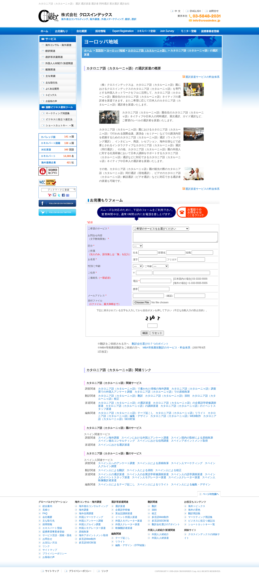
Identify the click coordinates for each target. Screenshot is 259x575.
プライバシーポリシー (54, 553)
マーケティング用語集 (57, 113)
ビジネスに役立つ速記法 (57, 119)
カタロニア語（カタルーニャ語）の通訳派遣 (124, 402)
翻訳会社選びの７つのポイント (150, 343)
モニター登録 (188, 31)
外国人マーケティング (91, 517)
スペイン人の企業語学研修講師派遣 (148, 474)
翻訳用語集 (194, 513)
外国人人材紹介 (160, 534)
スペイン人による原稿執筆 (153, 463)
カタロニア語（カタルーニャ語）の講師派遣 (132, 405)
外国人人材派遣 (160, 538)
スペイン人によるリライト (153, 484)
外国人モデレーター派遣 (92, 528)
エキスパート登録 (146, 31)
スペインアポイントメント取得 (189, 440)
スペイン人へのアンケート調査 (116, 463)
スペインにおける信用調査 (153, 440)
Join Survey (167, 31)
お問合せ (212, 11)
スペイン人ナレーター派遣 (184, 477)
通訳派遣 (120, 506)
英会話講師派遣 (123, 513)
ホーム (88, 50)
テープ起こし (122, 538)
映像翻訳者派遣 (123, 528)
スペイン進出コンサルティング (116, 440)
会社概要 (81, 31)
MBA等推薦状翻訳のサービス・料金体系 (166, 347)
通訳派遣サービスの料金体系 (201, 76)
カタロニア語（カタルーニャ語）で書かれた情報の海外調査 (133, 388)
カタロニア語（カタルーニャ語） (147, 50)
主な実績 (57, 77)
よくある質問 (57, 89)
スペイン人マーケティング (187, 463)
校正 (154, 513)
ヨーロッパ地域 (115, 50)
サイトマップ (49, 549)
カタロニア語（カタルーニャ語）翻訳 (120, 395)
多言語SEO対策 (87, 542)
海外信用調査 (86, 513)
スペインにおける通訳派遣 (114, 444)
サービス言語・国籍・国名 (57, 535)
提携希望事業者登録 (53, 531)
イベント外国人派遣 (126, 517)
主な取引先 (57, 83)
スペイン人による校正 (168, 470)
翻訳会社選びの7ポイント (166, 524)
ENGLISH (193, 11)
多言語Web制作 (87, 539)
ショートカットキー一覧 (57, 125)
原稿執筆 (84, 531)
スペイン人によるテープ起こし (116, 484)
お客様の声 (57, 101)
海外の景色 (194, 509)
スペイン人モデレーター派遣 (149, 477)
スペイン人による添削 (140, 470)
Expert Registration (123, 31)
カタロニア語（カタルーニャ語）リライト (181, 412)
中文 (176, 11)
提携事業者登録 (210, 31)
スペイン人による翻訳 (111, 470)
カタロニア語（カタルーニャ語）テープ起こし (125, 412)
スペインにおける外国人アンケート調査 (145, 437)
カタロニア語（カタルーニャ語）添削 (167, 395)
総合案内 (47, 506)
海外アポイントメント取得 (93, 535)
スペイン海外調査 (108, 437)
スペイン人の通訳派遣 (111, 474)
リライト (120, 541)
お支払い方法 (49, 542)
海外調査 (84, 509)
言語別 (99, 50)
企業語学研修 (122, 509)
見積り (61, 31)
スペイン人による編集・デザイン (190, 484)
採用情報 (100, 31)
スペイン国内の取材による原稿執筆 (192, 437)
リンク (46, 546)
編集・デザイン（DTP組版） (131, 545)
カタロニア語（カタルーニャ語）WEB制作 (175, 415)
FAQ (44, 513)
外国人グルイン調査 (90, 524)
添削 (154, 509)
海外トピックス (57, 95)
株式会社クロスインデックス (87, 16)
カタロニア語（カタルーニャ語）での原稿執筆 (162, 391)
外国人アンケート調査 (91, 520)
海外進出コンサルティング (93, 506)
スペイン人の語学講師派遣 (187, 474)
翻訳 (154, 506)
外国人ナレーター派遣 (127, 524)
